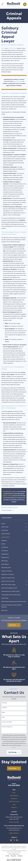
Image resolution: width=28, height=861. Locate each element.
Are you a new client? (7, 722)
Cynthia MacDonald (12, 48)
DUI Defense (14, 798)
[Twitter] (14, 840)
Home (14, 792)
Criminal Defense (14, 795)
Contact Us (14, 807)
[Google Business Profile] (11, 840)
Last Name (4, 707)
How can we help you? (7, 726)
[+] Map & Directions (14, 822)
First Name (4, 702)
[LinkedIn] (17, 840)
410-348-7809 (14, 785)
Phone (3, 712)
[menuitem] (13, 523)
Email (3, 717)
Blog (14, 804)
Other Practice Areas (14, 801)
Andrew (3, 48)
